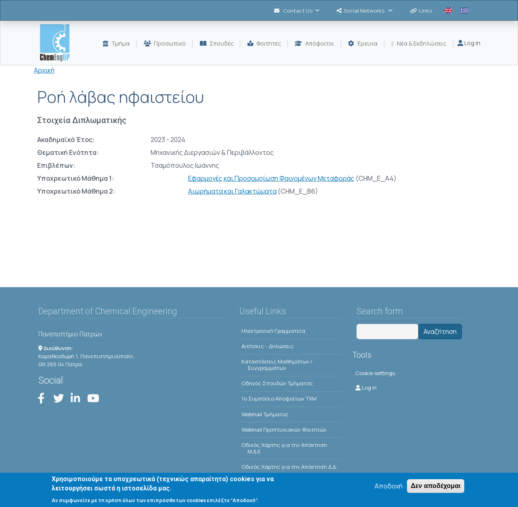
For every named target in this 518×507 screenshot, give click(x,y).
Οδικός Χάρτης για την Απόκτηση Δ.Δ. (289, 466)
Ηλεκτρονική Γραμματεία (273, 330)
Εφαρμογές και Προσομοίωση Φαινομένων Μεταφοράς (271, 178)
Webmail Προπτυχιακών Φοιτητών (284, 429)
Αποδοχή (389, 486)
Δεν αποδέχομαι (435, 485)
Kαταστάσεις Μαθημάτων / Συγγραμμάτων (276, 364)
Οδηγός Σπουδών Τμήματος (277, 383)
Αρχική (44, 70)
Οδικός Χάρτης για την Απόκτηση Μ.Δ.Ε (284, 448)
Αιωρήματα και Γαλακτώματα (232, 191)
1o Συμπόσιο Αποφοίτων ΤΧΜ (279, 398)
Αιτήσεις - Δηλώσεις (267, 346)
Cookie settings (375, 373)
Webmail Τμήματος (265, 414)
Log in (468, 43)
